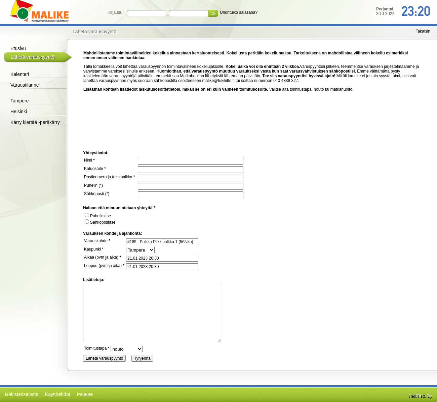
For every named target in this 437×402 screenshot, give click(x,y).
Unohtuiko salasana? (238, 12)
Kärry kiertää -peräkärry (35, 122)
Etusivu (18, 48)
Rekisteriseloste (21, 394)
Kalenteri (19, 74)
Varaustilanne (24, 85)
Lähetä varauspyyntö (32, 57)
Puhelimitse (98, 216)
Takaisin (423, 31)
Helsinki (18, 111)
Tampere (19, 100)
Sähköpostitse (100, 222)
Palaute (85, 394)
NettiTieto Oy (420, 396)
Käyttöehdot (57, 394)
